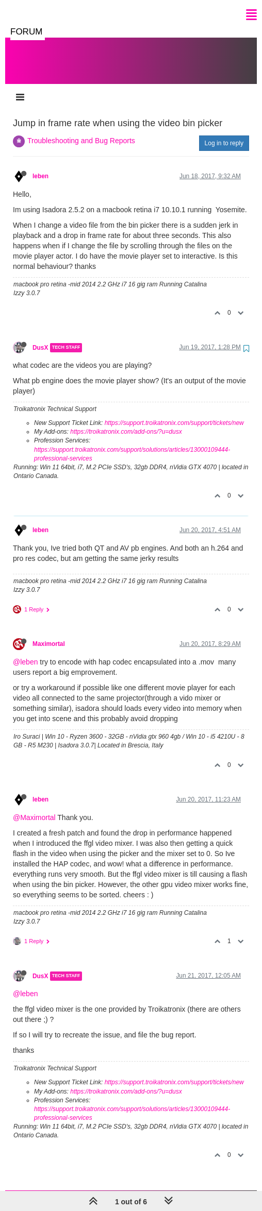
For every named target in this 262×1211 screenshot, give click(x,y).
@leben (25, 651)
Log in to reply (224, 133)
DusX (40, 337)
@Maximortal (34, 807)
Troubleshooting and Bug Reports (81, 130)
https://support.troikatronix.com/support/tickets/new (174, 412)
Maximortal (48, 633)
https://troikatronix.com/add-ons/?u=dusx (126, 421)
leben (40, 165)
